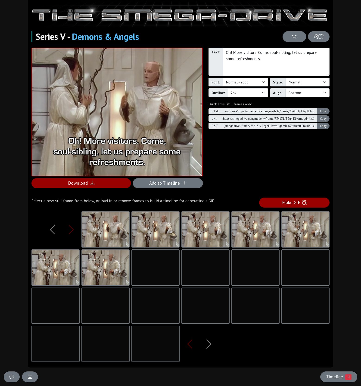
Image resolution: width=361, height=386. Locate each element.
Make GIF (294, 202)
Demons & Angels (105, 36)
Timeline (339, 377)
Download (81, 183)
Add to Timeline (168, 183)
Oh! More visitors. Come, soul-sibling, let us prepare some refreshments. (276, 62)
